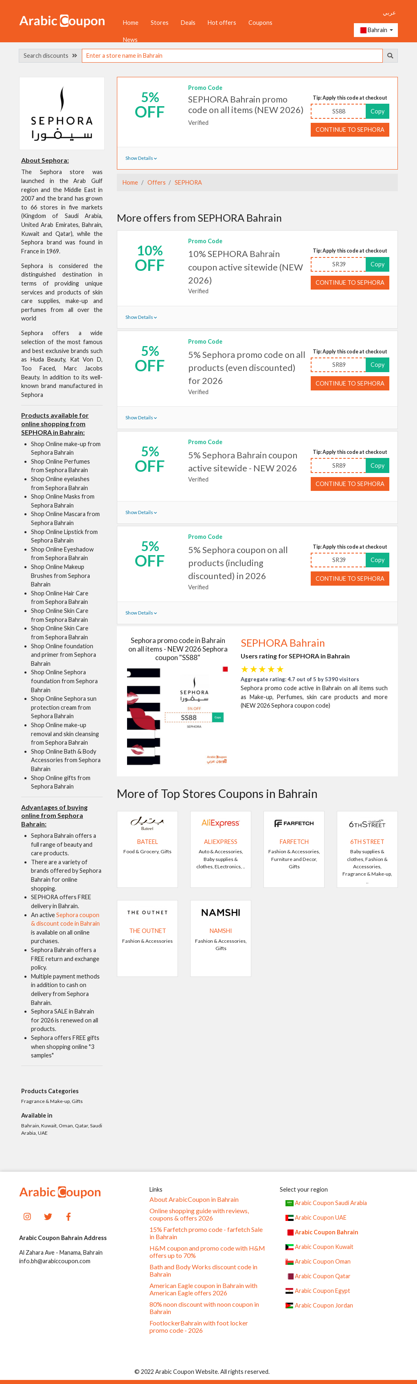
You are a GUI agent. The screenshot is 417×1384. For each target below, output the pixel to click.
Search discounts (50, 55)
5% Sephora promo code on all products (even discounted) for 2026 (246, 367)
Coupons (260, 22)
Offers (156, 182)
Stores (160, 22)
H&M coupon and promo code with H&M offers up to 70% (207, 1252)
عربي (389, 12)
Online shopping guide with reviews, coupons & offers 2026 (199, 1214)
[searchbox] (232, 56)
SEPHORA (187, 182)
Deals (188, 22)
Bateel (147, 841)
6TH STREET (367, 841)
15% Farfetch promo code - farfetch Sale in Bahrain (206, 1233)
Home (130, 22)
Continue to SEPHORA (350, 129)
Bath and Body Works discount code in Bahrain (203, 1270)
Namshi (221, 930)
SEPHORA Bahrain (283, 642)
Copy (377, 111)
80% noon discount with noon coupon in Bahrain (204, 1308)
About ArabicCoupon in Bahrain (194, 1199)
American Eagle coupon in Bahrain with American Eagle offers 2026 (203, 1289)
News (130, 39)
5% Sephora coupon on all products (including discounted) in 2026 (238, 563)
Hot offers (222, 22)
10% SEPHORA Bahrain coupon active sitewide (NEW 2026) (245, 267)
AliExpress (220, 841)
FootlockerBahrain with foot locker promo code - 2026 (198, 1326)
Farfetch (294, 841)
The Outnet (147, 930)
